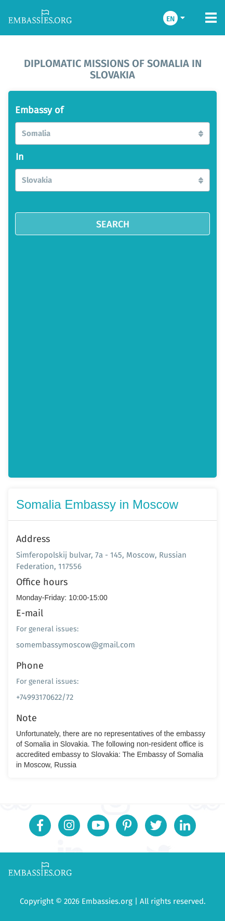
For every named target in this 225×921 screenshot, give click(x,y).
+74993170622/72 (44, 697)
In (20, 157)
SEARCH (112, 223)
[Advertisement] (112, 352)
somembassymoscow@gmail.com (75, 645)
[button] (112, 133)
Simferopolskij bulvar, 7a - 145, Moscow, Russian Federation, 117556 (101, 560)
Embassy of (39, 110)
